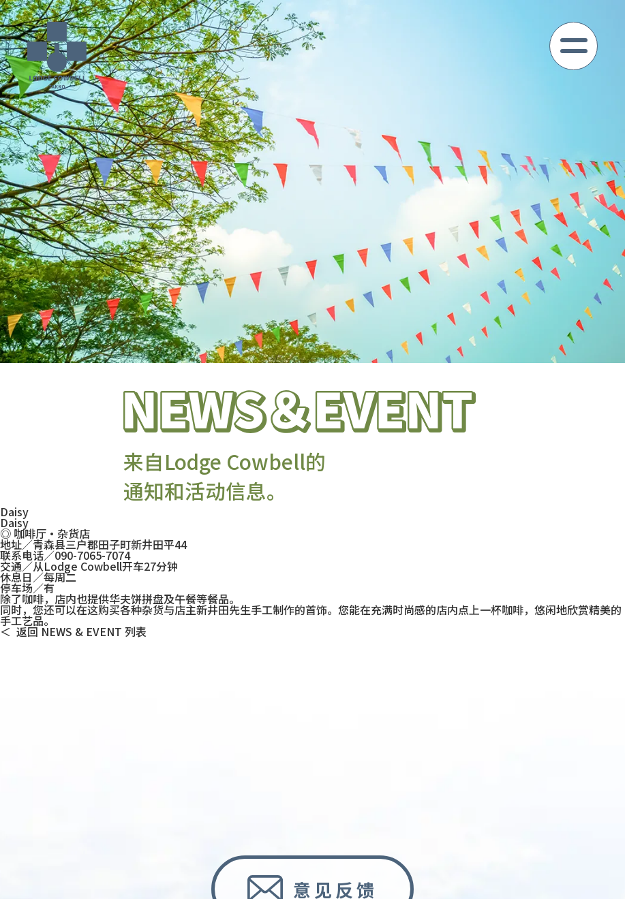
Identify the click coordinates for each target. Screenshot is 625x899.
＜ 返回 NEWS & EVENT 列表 (73, 631)
